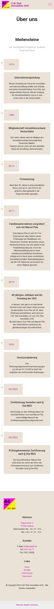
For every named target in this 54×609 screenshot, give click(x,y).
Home (27, 567)
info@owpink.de (30, 546)
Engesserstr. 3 (27, 523)
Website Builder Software (27, 605)
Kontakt (27, 570)
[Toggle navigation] (50, 4)
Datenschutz (27, 573)
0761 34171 (28, 549)
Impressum (27, 576)
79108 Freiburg (27, 526)
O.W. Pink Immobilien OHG (20, 4)
